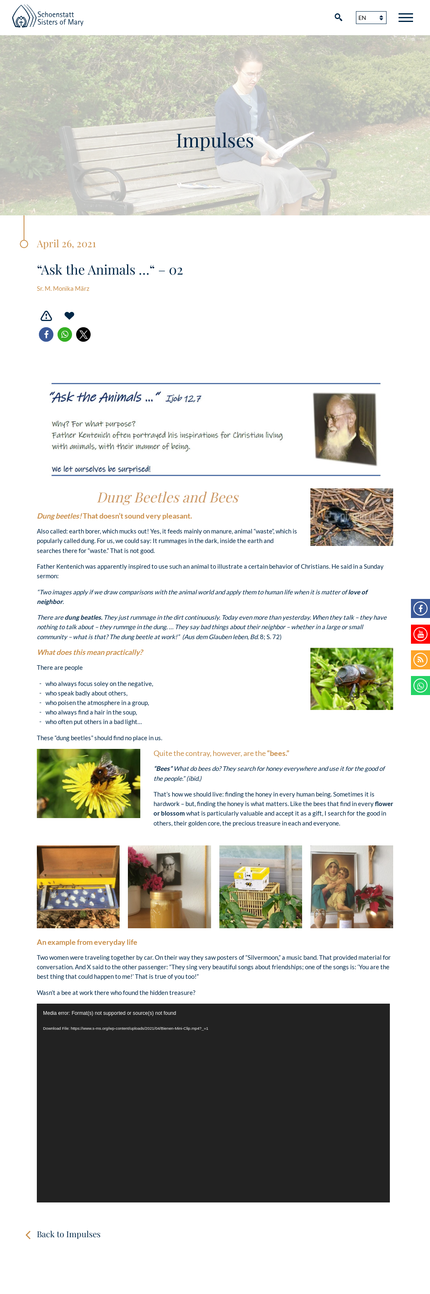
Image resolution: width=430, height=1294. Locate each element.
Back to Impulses (69, 1233)
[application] (213, 1103)
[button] (46, 334)
